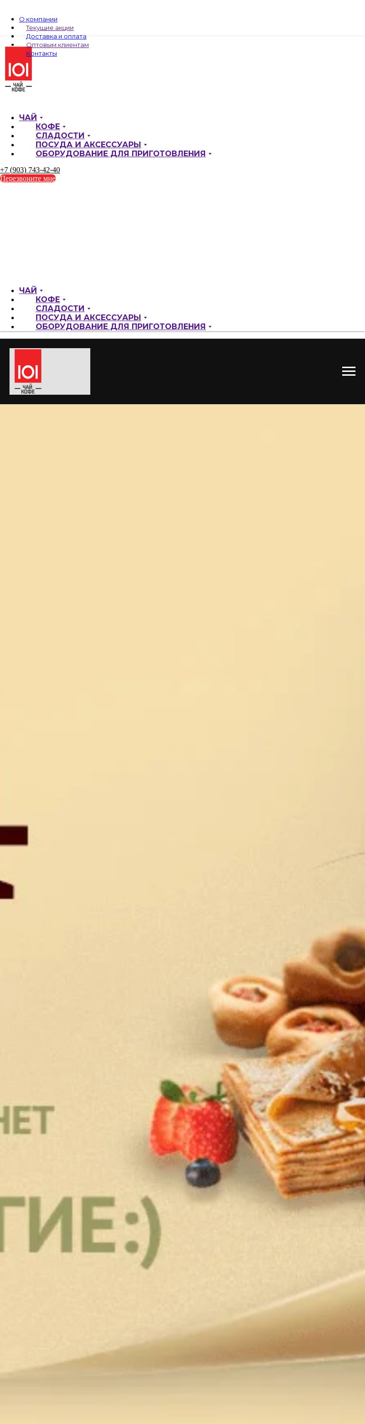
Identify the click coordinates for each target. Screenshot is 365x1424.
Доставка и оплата (56, 36)
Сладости (60, 135)
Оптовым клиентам (57, 44)
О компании (38, 19)
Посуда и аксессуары (88, 144)
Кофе (48, 126)
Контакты (41, 53)
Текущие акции (50, 27)
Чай (28, 117)
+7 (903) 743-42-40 (30, 170)
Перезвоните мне (28, 178)
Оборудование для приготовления (121, 153)
